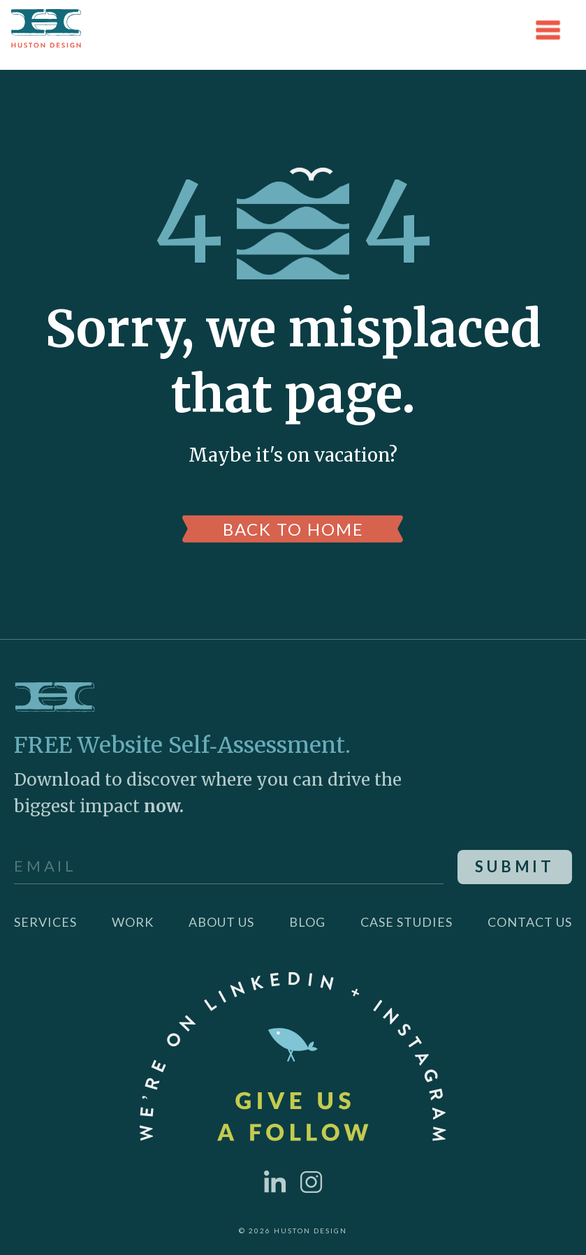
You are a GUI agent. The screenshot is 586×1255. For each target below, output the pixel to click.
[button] (548, 30)
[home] (46, 30)
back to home (293, 529)
